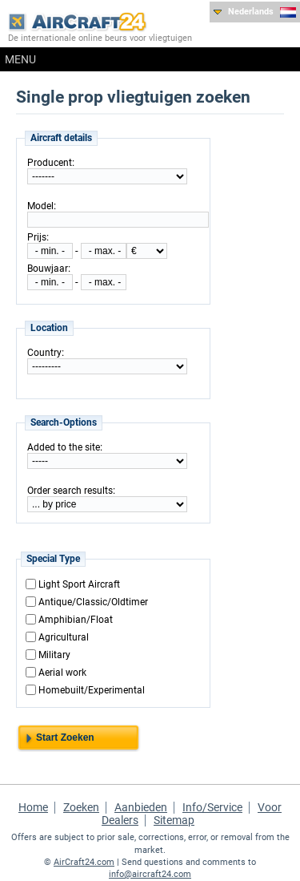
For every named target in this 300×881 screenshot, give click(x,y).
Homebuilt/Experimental (91, 689)
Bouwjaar (47, 268)
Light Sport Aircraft (79, 583)
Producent (49, 162)
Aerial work (62, 671)
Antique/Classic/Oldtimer (93, 601)
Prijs (36, 237)
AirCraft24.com (84, 862)
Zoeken (81, 807)
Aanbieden (140, 807)
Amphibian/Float (75, 618)
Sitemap (174, 820)
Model (40, 206)
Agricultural (63, 636)
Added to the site (63, 447)
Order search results (70, 490)
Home (33, 807)
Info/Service (212, 807)
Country (44, 352)
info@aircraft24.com (150, 874)
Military (54, 654)
